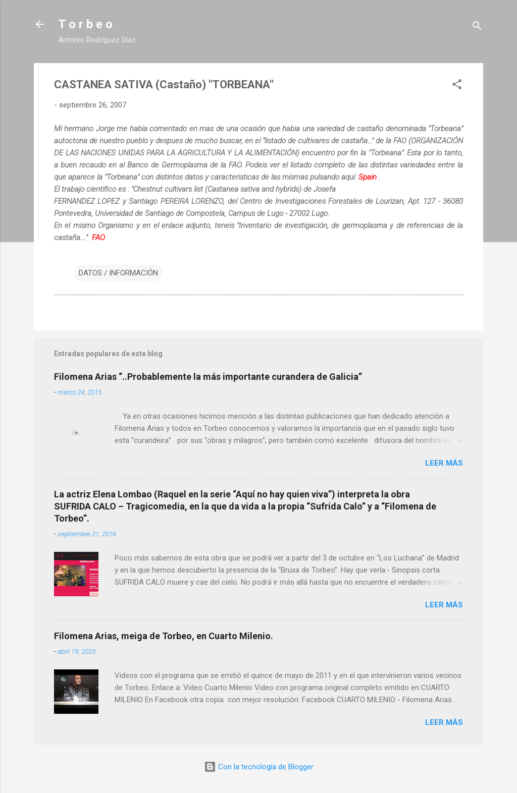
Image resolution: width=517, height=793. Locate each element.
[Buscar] (477, 27)
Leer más (444, 463)
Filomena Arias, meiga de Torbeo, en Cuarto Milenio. (163, 636)
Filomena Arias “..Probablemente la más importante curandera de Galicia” (208, 376)
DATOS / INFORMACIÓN (118, 272)
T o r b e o (85, 24)
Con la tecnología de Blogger (259, 766)
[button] (457, 86)
